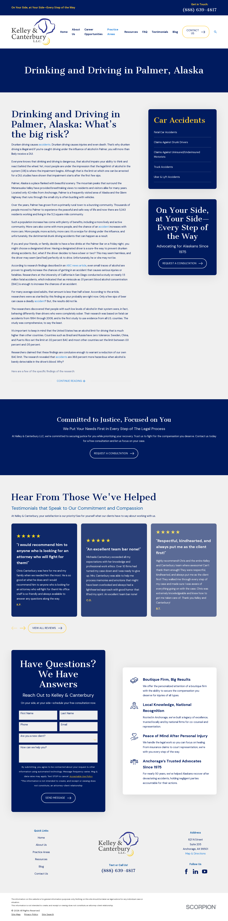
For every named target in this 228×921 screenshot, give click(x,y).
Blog (41, 866)
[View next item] (22, 628)
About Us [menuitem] (76, 32)
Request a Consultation (182, 263)
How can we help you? (29, 747)
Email (59, 724)
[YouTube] (204, 871)
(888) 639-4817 (200, 9)
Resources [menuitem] (131, 32)
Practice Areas (41, 852)
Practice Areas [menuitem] (112, 32)
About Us (41, 845)
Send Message (53, 798)
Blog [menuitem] (175, 32)
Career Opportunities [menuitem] (93, 32)
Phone (19, 724)
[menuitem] (182, 132)
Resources (41, 859)
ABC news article (76, 265)
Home (41, 837)
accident (104, 226)
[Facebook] (186, 871)
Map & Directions (195, 853)
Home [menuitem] (64, 32)
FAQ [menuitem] (144, 32)
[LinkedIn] (195, 871)
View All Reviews (47, 628)
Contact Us (196, 32)
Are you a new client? (28, 736)
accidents (45, 144)
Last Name (62, 713)
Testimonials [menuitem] (160, 32)
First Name (22, 713)
